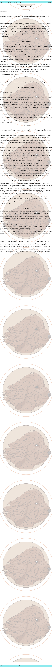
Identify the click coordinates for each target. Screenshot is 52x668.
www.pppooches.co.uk (8, 665)
